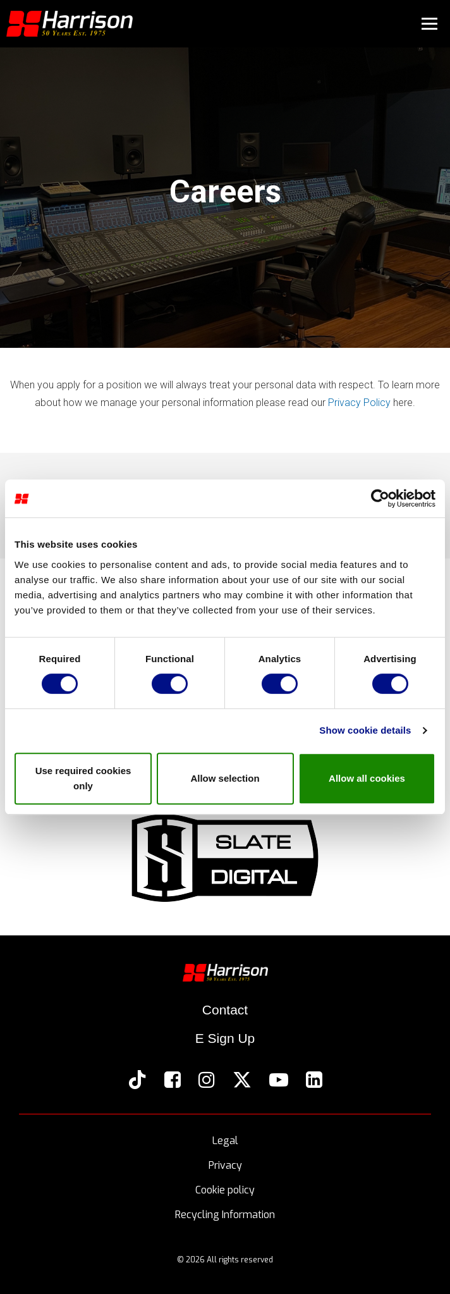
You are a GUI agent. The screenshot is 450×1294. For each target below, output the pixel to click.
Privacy (225, 1166)
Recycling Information (225, 1215)
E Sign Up (225, 1038)
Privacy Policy (359, 403)
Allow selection (224, 778)
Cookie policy (225, 1191)
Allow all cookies (367, 778)
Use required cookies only (83, 778)
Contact (225, 1009)
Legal (225, 1141)
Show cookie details (365, 730)
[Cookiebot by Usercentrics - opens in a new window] (380, 498)
